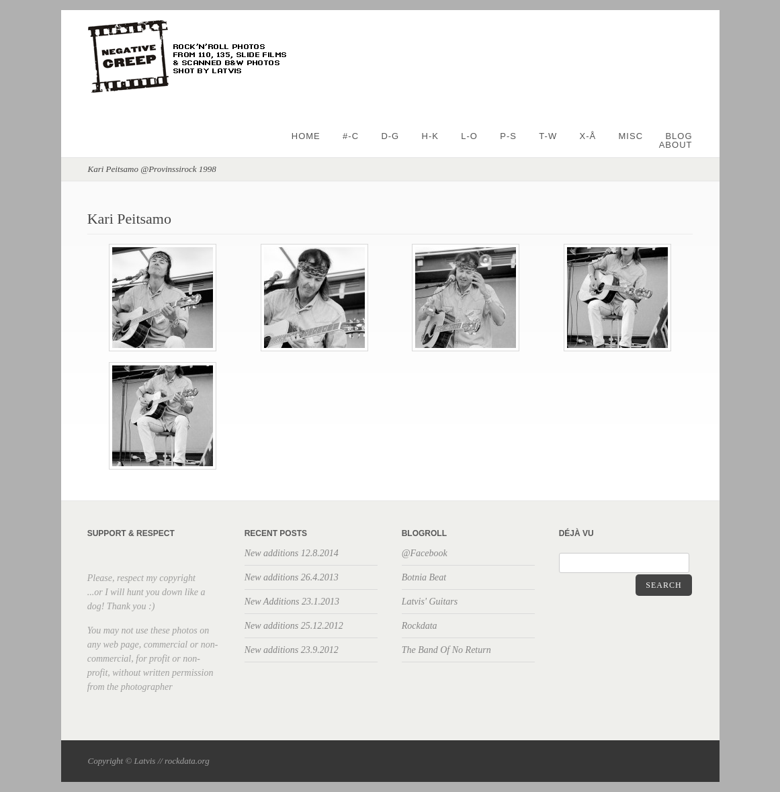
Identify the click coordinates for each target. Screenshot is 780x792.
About (676, 145)
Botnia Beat (424, 577)
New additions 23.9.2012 (292, 650)
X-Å (588, 136)
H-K (430, 136)
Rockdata (419, 626)
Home (306, 136)
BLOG (678, 136)
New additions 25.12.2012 (294, 626)
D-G (390, 136)
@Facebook (424, 553)
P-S (508, 136)
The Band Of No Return (446, 650)
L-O (469, 136)
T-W (548, 136)
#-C (351, 136)
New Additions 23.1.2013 (292, 602)
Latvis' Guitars (430, 602)
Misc (631, 136)
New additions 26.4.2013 (292, 577)
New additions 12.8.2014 (292, 553)
